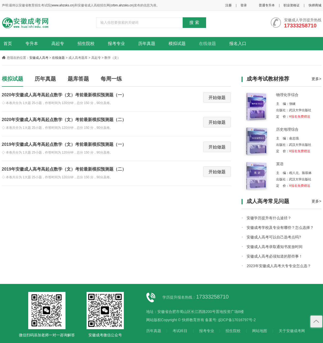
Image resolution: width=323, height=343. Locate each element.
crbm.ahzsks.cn (122, 5)
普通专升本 (267, 5)
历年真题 (146, 43)
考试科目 (180, 331)
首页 (7, 43)
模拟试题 (177, 43)
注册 (228, 5)
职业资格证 (292, 5)
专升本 (31, 43)
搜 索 (194, 22)
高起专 (57, 43)
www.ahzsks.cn (62, 5)
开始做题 (217, 97)
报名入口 (237, 43)
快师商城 (315, 5)
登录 (243, 5)
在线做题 (207, 43)
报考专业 (116, 43)
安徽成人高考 (38, 58)
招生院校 (86, 43)
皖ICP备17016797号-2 (237, 320)
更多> (316, 79)
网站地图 (259, 331)
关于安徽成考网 (292, 331)
